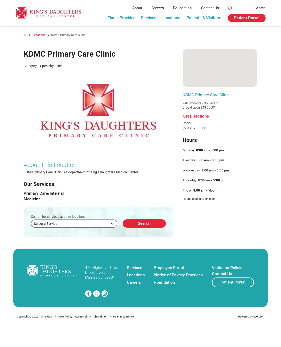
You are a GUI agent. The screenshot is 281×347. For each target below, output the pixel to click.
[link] (51, 13)
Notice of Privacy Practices (178, 275)
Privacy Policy (63, 316)
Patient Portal (233, 282)
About (137, 8)
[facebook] (88, 293)
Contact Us (210, 8)
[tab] (121, 20)
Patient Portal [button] (247, 18)
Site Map (46, 316)
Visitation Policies (228, 267)
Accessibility (83, 316)
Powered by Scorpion (251, 316)
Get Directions (196, 116)
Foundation (182, 8)
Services (148, 17)
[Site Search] (230, 8)
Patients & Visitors (203, 17)
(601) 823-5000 (194, 128)
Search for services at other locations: (58, 216)
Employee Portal (169, 267)
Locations (171, 17)
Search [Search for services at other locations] (144, 223)
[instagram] (104, 293)
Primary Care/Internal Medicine (44, 196)
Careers (157, 8)
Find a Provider (121, 17)
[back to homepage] (25, 35)
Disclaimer (100, 316)
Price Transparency (122, 316)
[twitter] (96, 293)
